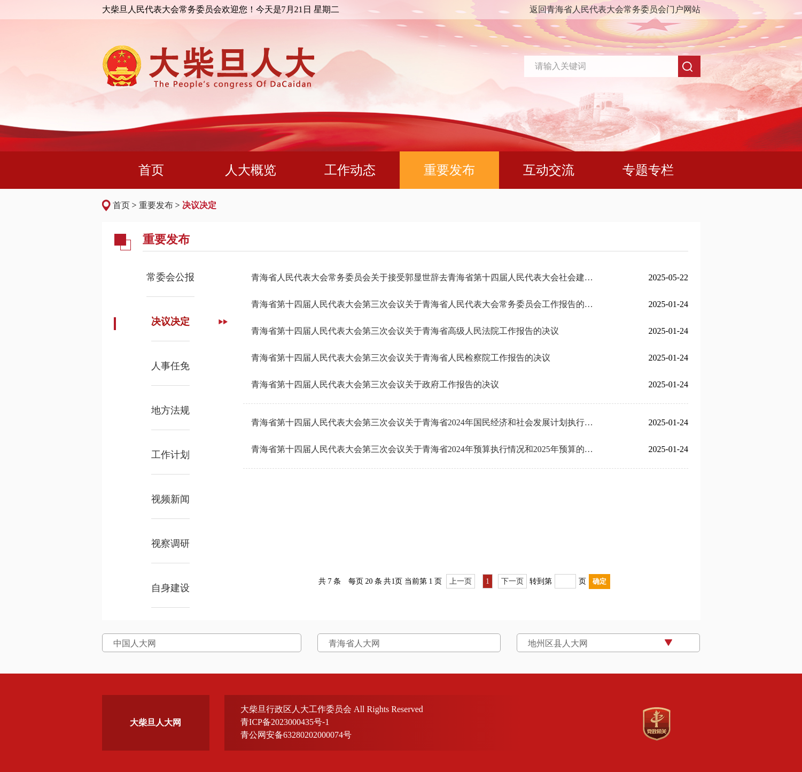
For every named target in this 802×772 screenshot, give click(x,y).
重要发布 (156, 205)
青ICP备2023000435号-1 (284, 722)
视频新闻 (170, 499)
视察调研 (170, 543)
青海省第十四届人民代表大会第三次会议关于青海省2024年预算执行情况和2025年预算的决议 (426, 449)
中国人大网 (134, 643)
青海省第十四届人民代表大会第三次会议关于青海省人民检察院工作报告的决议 (400, 357)
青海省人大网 (354, 643)
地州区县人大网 (558, 643)
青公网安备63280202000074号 (296, 734)
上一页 (460, 581)
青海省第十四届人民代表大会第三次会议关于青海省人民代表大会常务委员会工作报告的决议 (426, 304)
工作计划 (170, 454)
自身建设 (170, 588)
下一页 (512, 581)
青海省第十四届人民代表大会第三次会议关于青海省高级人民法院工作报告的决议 (405, 330)
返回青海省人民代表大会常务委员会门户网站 (615, 9)
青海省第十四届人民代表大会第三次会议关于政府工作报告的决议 (375, 384)
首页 (121, 205)
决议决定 (199, 205)
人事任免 (170, 366)
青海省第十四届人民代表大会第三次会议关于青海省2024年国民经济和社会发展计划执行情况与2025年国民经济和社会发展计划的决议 (426, 422)
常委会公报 (170, 277)
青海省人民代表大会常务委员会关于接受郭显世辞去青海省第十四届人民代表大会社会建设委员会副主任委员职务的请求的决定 (426, 277)
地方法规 (170, 410)
